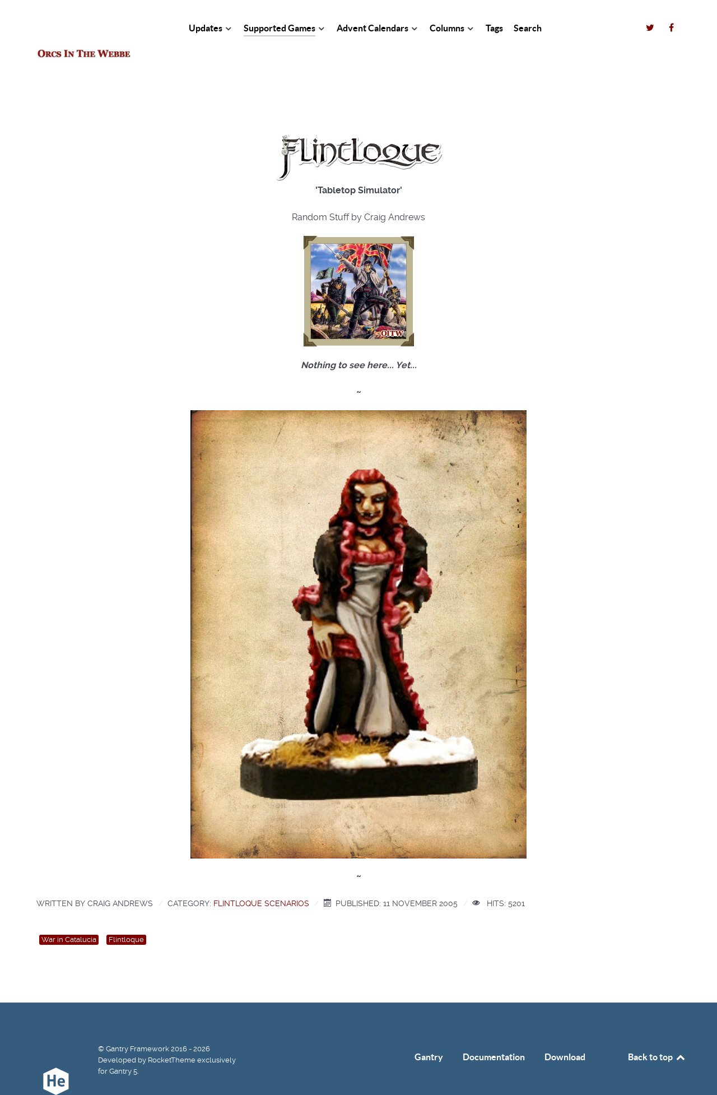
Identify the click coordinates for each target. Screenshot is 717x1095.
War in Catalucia (68, 914)
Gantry (429, 1032)
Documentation (494, 1032)
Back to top (657, 1032)
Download (564, 1032)
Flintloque (126, 914)
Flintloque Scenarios (261, 878)
